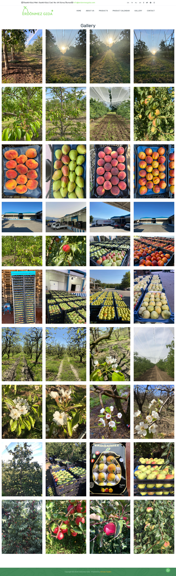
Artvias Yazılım (105, 572)
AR (140, 3)
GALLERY (138, 11)
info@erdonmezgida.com (84, 2)
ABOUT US (90, 11)
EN (128, 3)
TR (132, 3)
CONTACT (151, 11)
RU (136, 3)
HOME (79, 11)
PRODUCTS (103, 11)
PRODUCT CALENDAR (121, 11)
